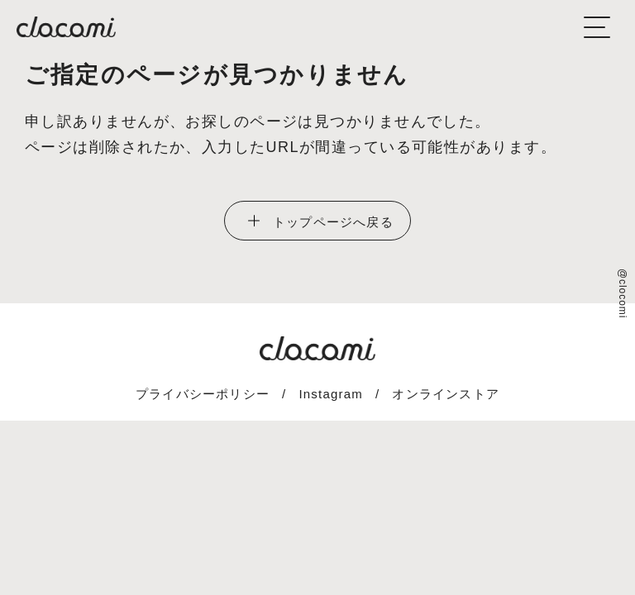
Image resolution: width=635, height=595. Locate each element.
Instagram (330, 394)
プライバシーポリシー (203, 394)
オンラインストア (445, 394)
